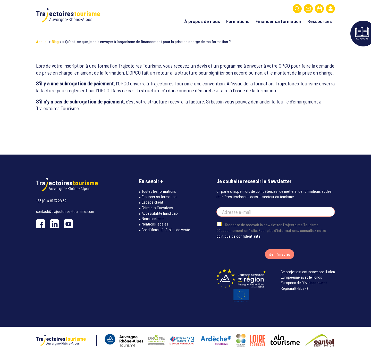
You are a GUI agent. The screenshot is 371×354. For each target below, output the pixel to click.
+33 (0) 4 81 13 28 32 (51, 200)
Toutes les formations (159, 191)
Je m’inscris (279, 254)
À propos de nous (202, 21)
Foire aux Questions (157, 207)
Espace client (152, 201)
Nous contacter (154, 218)
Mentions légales (155, 223)
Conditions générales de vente (166, 229)
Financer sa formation (278, 21)
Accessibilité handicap (160, 213)
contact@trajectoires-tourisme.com (65, 211)
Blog (55, 41)
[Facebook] (40, 223)
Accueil (42, 41)
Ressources (319, 21)
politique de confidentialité (238, 236)
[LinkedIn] (54, 223)
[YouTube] (68, 223)
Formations (237, 21)
